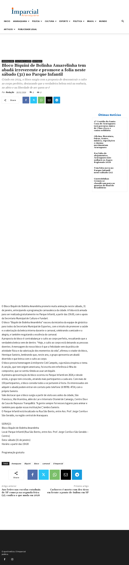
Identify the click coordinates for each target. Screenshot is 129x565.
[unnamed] (45, 49)
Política (78, 21)
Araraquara (21, 21)
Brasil (91, 21)
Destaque (37, 61)
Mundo (103, 21)
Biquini (27, 463)
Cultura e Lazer (23, 61)
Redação (10, 92)
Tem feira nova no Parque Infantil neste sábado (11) (104, 169)
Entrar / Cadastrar (10, 2)
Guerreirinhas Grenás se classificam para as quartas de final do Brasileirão (104, 183)
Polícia (37, 21)
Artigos (9, 29)
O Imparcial (58, 463)
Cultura (51, 21)
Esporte (64, 21)
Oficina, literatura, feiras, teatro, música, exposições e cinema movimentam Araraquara (104, 142)
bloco (36, 463)
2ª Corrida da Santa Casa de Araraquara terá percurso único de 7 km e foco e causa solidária (104, 126)
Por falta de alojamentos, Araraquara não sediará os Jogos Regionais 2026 (103, 157)
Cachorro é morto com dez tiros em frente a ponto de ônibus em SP (68, 491)
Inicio (7, 21)
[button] (123, 21)
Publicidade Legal (27, 29)
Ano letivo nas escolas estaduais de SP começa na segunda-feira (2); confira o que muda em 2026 (21, 492)
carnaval (46, 463)
